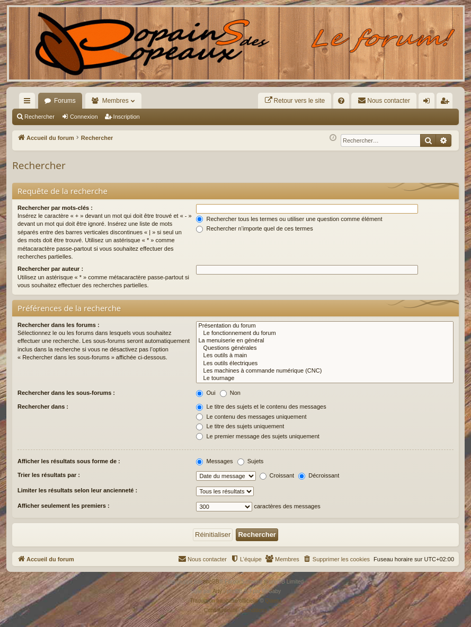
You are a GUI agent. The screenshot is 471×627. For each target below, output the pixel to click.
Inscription (126, 116)
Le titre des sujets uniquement (240, 426)
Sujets (250, 461)
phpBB (211, 582)
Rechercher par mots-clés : (55, 208)
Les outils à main (324, 355)
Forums (65, 100)
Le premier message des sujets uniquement (257, 436)
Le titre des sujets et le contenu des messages (261, 406)
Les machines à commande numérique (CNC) (324, 371)
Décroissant (318, 475)
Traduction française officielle (224, 601)
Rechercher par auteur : (50, 269)
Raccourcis (29, 103)
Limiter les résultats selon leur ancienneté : (77, 490)
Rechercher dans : (42, 406)
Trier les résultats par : (48, 475)
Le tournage (324, 378)
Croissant (277, 475)
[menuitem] (295, 101)
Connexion (84, 116)
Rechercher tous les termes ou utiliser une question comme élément (289, 219)
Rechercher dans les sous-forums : (66, 393)
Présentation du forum (324, 326)
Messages (214, 461)
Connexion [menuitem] (428, 103)
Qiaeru (273, 601)
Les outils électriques (324, 363)
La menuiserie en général (324, 341)
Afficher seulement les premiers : (63, 505)
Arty (217, 591)
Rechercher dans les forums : (58, 325)
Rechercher (39, 116)
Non (230, 393)
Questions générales (324, 348)
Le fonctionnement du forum (324, 333)
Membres (115, 100)
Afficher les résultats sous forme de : (68, 461)
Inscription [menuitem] (446, 103)
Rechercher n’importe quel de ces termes (254, 228)
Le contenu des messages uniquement (251, 416)
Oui (205, 393)
